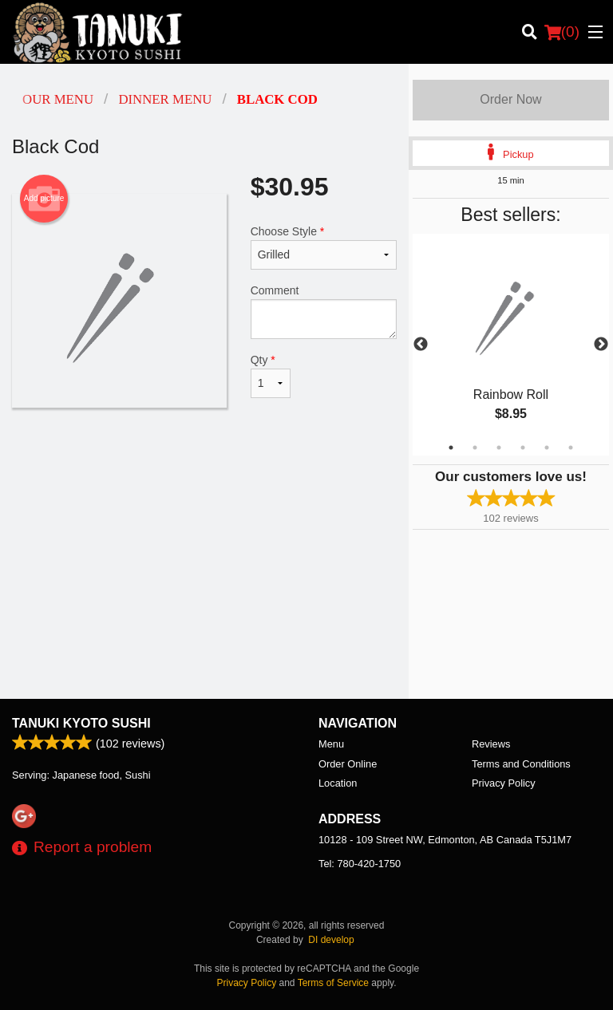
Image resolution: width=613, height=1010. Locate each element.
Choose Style (324, 247)
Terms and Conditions (521, 764)
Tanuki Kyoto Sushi (81, 723)
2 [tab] (475, 448)
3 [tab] (499, 448)
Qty (271, 375)
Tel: (359, 864)
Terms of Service (333, 982)
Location (337, 783)
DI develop (331, 939)
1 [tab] (451, 448)
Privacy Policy (504, 783)
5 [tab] (547, 448)
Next (601, 345)
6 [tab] (571, 448)
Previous (421, 345)
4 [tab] (523, 448)
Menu (331, 744)
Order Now (510, 99)
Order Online (347, 764)
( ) (561, 32)
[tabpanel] (511, 345)
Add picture (44, 199)
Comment (324, 311)
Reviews (491, 744)
